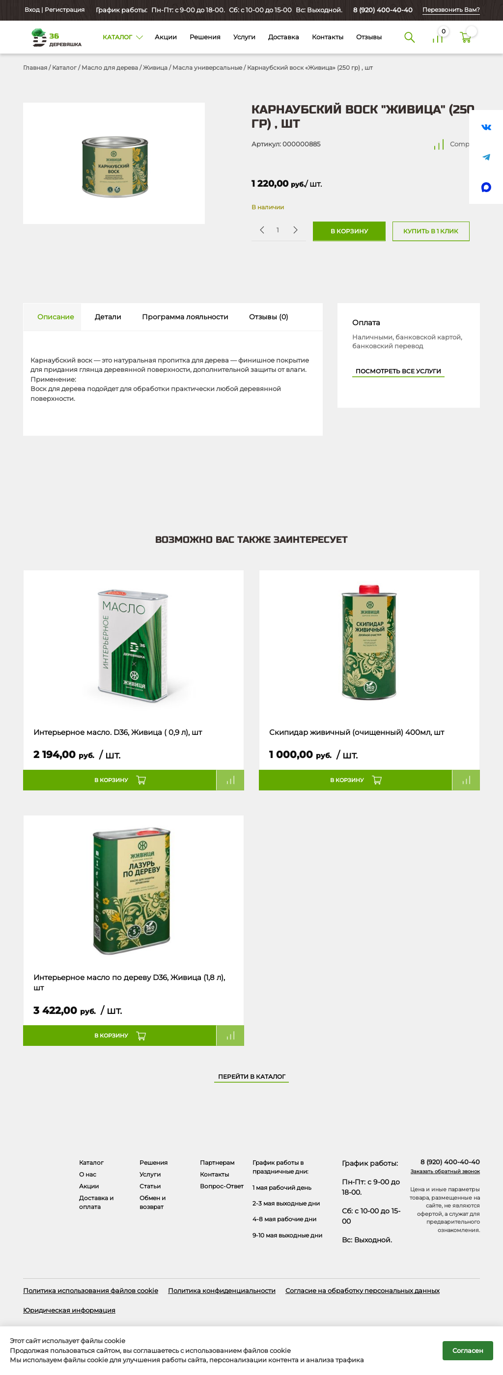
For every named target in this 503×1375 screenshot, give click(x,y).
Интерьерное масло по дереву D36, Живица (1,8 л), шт (129, 983)
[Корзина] (466, 37)
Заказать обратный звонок (445, 1171)
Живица (155, 67)
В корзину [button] (111, 780)
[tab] (52, 317)
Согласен (467, 1350)
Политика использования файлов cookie (90, 1290)
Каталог (64, 67)
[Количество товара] (277, 230)
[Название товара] (134, 644)
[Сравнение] (438, 37)
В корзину (349, 231)
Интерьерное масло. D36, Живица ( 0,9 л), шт (117, 732)
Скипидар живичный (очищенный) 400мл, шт (356, 732)
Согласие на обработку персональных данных (362, 1290)
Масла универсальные (207, 67)
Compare (465, 144)
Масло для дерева (110, 67)
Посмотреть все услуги (398, 371)
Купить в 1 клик (430, 231)
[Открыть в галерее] (114, 163)
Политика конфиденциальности (222, 1290)
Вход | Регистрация (53, 9)
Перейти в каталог (251, 1076)
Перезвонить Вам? (451, 9)
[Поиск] (409, 37)
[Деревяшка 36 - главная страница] (53, 37)
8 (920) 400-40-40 (383, 10)
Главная (35, 67)
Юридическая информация (69, 1310)
